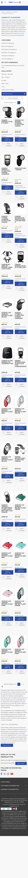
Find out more (7, 745)
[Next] (23, 102)
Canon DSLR (20, 33)
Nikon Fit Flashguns (7, 46)
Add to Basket (7, 139)
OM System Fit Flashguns (9, 49)
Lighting (8, 12)
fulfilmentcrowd (14, 806)
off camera (9, 694)
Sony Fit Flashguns (7, 59)
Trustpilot (14, 797)
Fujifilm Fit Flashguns (7, 43)
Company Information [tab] (10, 789)
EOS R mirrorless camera (11, 35)
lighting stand (21, 698)
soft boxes (6, 703)
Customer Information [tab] (10, 785)
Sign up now (21, 763)
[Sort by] (15, 98)
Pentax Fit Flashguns (7, 55)
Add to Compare (7, 144)
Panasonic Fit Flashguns (8, 52)
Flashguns (14, 12)
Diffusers (22, 701)
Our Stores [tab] (5, 782)
